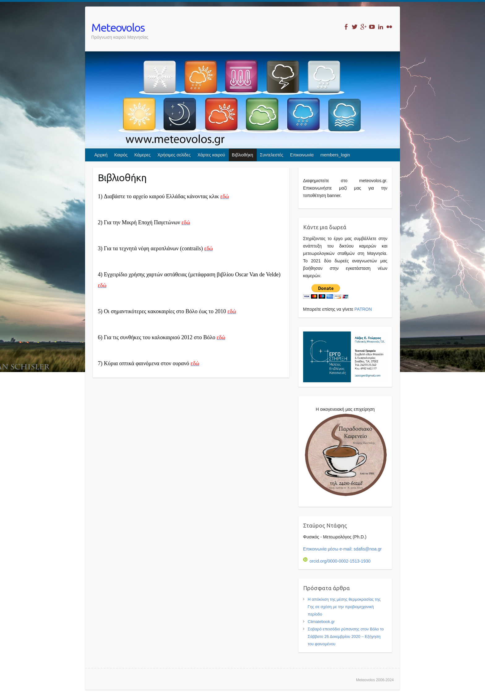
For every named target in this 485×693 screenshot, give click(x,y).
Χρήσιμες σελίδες (174, 154)
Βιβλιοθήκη (242, 154)
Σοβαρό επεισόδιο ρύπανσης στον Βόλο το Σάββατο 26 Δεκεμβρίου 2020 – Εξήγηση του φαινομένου (346, 636)
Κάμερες (142, 154)
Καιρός (121, 154)
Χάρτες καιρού (211, 154)
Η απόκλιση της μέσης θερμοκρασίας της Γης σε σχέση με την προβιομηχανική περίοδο (344, 606)
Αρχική (101, 154)
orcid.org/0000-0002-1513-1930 (337, 561)
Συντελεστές (271, 154)
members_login (335, 154)
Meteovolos (117, 27)
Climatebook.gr (321, 621)
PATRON (363, 309)
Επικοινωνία (302, 154)
